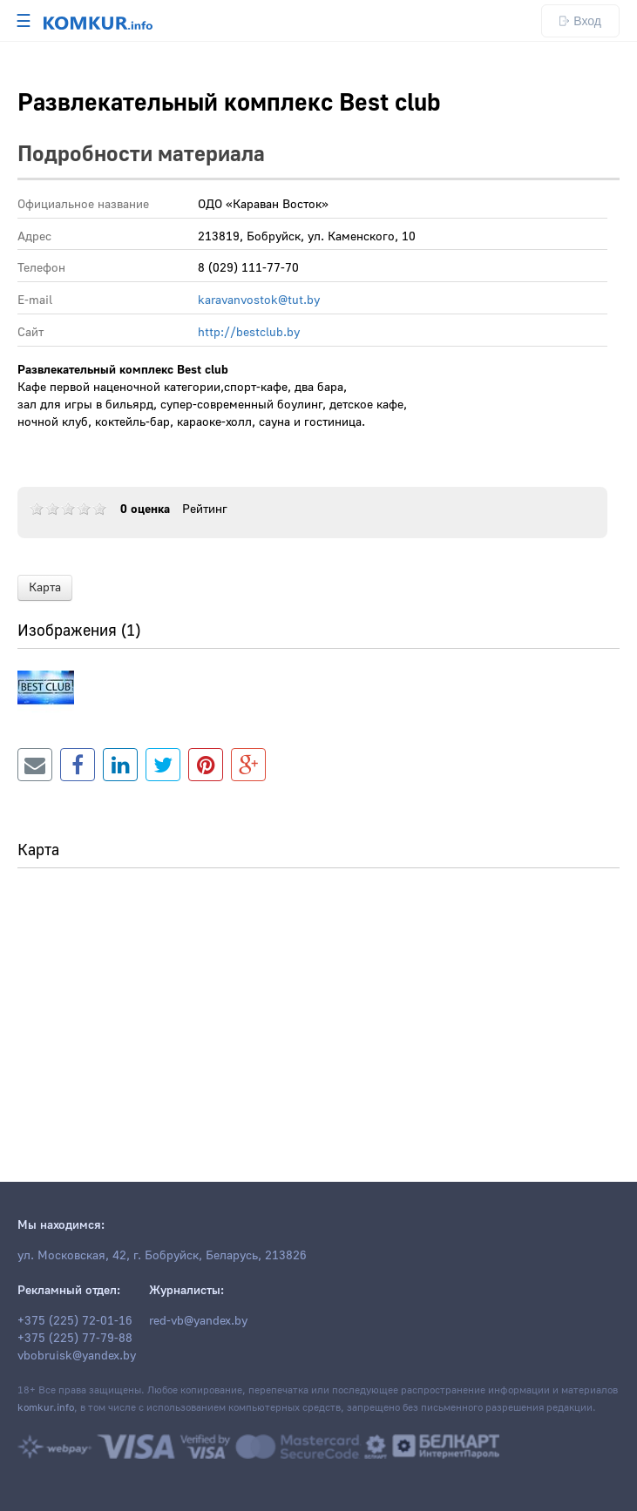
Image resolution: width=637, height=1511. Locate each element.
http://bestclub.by (249, 333)
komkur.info (45, 1407)
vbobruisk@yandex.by (76, 1356)
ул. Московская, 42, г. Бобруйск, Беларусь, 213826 (162, 1256)
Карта (45, 588)
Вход (580, 21)
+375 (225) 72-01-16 (74, 1321)
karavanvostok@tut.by (259, 300)
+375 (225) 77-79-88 (74, 1338)
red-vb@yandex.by (198, 1321)
